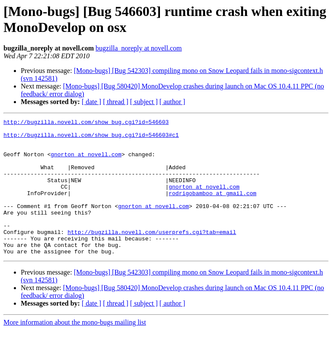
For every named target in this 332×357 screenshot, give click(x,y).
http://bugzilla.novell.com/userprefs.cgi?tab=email (151, 255)
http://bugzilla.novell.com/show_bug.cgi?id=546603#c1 (91, 138)
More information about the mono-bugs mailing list (74, 349)
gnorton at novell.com (86, 162)
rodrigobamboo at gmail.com (212, 208)
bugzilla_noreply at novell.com (139, 48)
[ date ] (91, 101)
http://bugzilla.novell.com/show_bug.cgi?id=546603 (86, 123)
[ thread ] (115, 101)
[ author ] (172, 101)
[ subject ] (144, 101)
